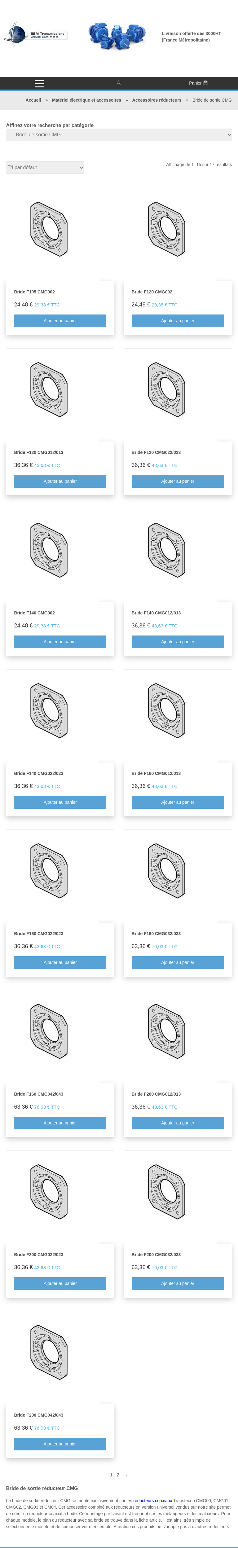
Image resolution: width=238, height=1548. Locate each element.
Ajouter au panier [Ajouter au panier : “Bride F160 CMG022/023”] (60, 962)
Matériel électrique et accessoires (86, 100)
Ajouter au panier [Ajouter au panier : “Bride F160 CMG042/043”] (60, 1122)
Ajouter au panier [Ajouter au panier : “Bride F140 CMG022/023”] (60, 802)
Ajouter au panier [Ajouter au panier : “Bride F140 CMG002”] (60, 641)
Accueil (33, 100)
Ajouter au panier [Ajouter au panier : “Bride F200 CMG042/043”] (60, 1443)
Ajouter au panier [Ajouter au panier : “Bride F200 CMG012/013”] (177, 1122)
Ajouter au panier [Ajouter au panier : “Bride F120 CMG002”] (177, 320)
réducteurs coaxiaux (153, 1500)
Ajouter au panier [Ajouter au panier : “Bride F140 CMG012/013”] (177, 641)
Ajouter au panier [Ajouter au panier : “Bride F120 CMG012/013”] (60, 481)
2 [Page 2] (118, 1474)
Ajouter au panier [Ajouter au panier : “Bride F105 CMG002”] (60, 320)
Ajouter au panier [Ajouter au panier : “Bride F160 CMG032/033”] (177, 962)
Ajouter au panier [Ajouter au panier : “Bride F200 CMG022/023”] (60, 1283)
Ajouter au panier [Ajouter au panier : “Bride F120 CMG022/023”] (177, 481)
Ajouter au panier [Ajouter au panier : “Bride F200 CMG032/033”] (177, 1283)
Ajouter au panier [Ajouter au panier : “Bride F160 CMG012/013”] (177, 802)
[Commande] (45, 167)
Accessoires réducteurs (157, 100)
